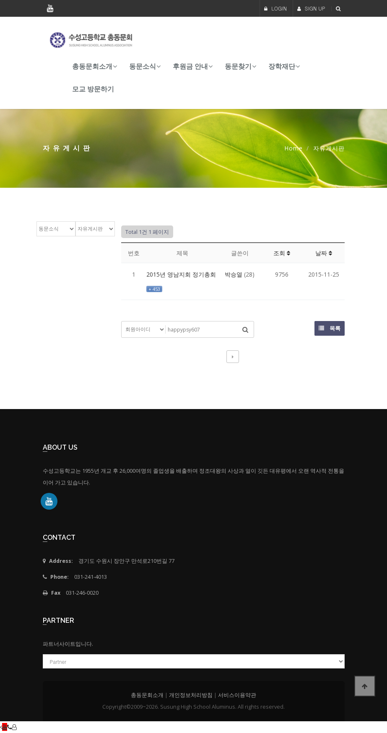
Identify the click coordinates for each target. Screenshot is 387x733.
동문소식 (142, 66)
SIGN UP (311, 8)
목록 (329, 328)
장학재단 (281, 66)
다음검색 (232, 356)
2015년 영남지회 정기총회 (181, 274)
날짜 (323, 253)
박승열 (233, 274)
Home (293, 148)
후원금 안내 (190, 66)
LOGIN (275, 8)
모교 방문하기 (93, 89)
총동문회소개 (92, 66)
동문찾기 (238, 66)
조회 (281, 253)
